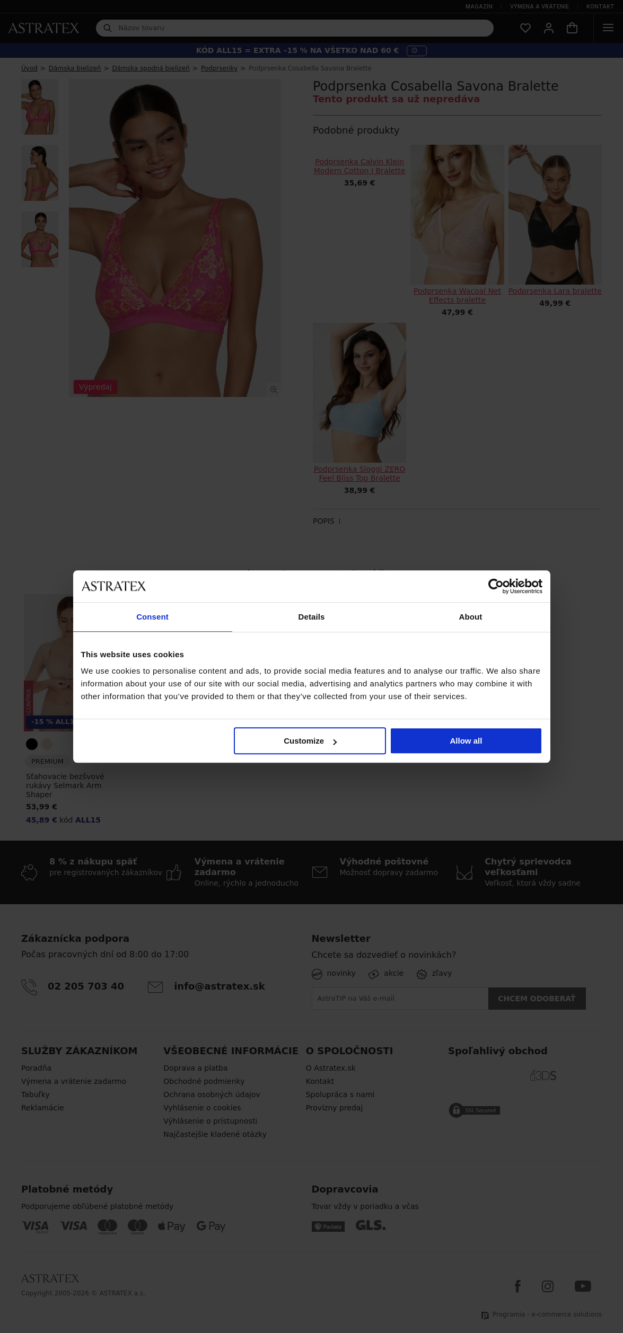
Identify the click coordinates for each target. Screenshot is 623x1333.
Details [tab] (312, 616)
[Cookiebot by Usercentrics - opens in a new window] (496, 586)
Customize (310, 740)
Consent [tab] (152, 616)
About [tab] (470, 616)
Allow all (466, 740)
